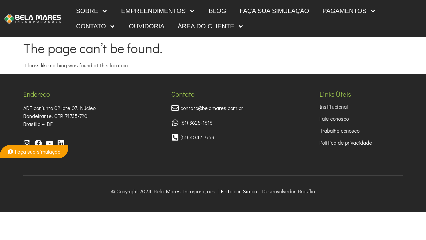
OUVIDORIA (146, 26)
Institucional (334, 106)
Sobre (92, 11)
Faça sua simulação (274, 10)
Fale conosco (334, 118)
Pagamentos (349, 11)
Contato (96, 26)
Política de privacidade (346, 142)
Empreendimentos (158, 11)
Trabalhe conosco (339, 130)
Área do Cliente (211, 26)
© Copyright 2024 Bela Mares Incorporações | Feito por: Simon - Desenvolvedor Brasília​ (213, 191)
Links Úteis (335, 94)
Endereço (36, 94)
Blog (217, 10)
